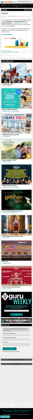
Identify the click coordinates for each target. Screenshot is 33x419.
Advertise (4, 410)
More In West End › (28, 10)
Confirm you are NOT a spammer (11, 351)
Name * (9, 333)
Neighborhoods (4, 5)
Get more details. (7, 34)
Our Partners (20, 16)
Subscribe (16, 364)
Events (9, 5)
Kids (31, 5)
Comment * (6, 342)
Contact (10, 410)
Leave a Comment (14, 52)
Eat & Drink (19, 5)
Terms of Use (16, 412)
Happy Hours (13, 5)
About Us (16, 410)
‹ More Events (4, 10)
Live (29, 5)
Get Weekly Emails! (5, 416)
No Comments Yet (6, 52)
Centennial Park (17, 23)
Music (23, 5)
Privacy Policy (24, 412)
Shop (16, 6)
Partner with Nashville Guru (16, 359)
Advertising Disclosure (12, 16)
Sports (26, 5)
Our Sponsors (8, 412)
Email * (10, 337)
